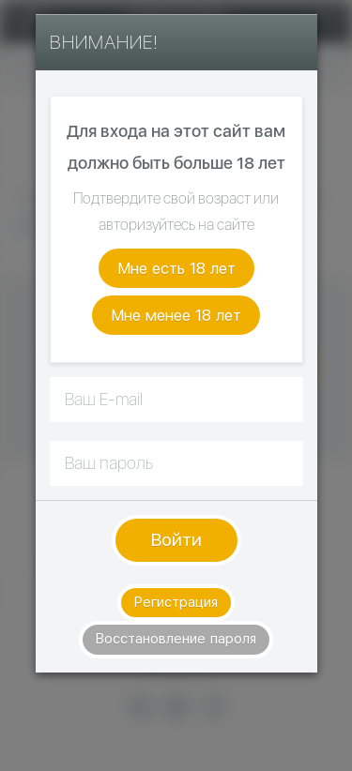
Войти (176, 540)
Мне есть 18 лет (176, 268)
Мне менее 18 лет (176, 315)
